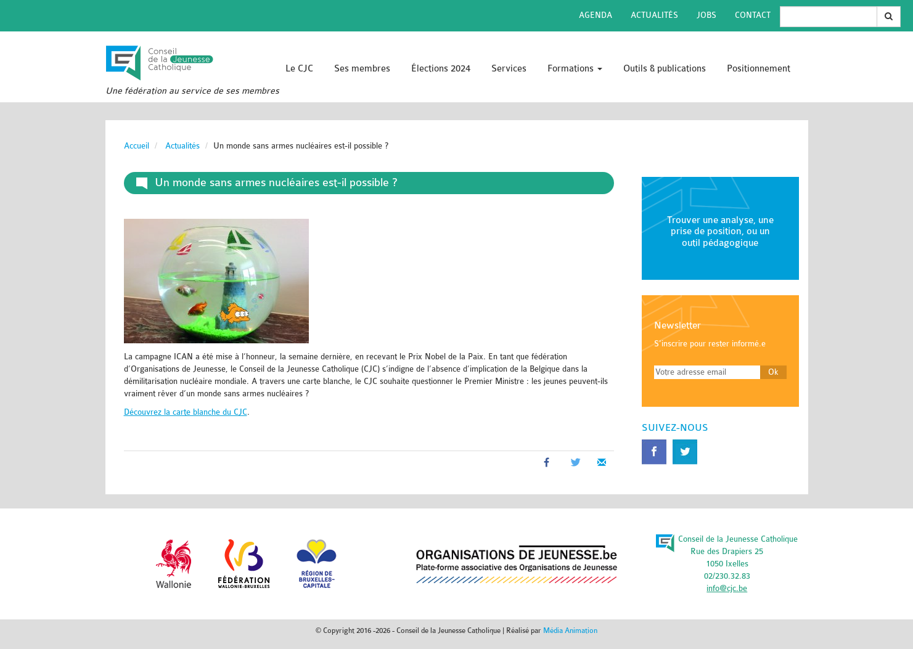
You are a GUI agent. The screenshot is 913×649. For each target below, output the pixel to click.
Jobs (706, 15)
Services (508, 68)
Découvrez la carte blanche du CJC (185, 412)
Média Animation (570, 630)
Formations (574, 68)
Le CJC (299, 68)
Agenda (595, 15)
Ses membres (362, 68)
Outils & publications (664, 68)
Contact (753, 15)
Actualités (654, 15)
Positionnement (758, 68)
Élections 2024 (440, 68)
